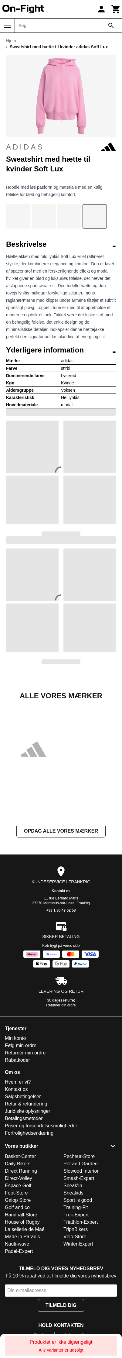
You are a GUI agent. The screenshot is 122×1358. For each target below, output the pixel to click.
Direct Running (21, 1171)
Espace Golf (18, 1185)
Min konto (15, 1038)
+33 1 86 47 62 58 (61, 910)
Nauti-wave (17, 1243)
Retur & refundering (26, 1103)
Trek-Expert (76, 1214)
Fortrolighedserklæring (29, 1133)
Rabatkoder (17, 1060)
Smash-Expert (78, 1178)
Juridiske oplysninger (27, 1111)
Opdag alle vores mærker (61, 831)
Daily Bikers (17, 1163)
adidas (61, 147)
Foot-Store (16, 1192)
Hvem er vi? (18, 1082)
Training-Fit (75, 1207)
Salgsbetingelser (23, 1096)
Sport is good (77, 1200)
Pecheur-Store (79, 1156)
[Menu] (7, 26)
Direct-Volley (18, 1178)
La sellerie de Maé (25, 1229)
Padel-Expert (19, 1251)
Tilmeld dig (61, 1305)
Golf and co (17, 1207)
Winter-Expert (78, 1243)
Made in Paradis (22, 1236)
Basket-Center (20, 1156)
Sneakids (73, 1192)
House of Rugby (22, 1222)
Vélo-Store (74, 1236)
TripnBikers (75, 1229)
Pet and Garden (80, 1163)
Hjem (11, 40)
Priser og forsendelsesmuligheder (41, 1125)
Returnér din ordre (61, 1005)
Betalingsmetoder (24, 1118)
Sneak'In (72, 1185)
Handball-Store (21, 1214)
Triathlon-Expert (80, 1222)
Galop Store (18, 1200)
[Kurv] (116, 9)
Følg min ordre (20, 1045)
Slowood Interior (81, 1171)
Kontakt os (61, 891)
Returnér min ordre (25, 1052)
